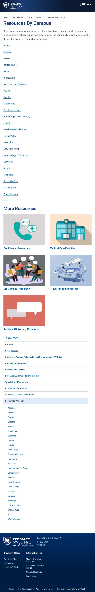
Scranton (7, 168)
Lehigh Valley (9, 136)
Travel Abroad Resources (16, 382)
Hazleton (7, 123)
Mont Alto (8, 142)
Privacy (11, 589)
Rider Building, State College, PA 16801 (51, 538)
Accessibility (40, 589)
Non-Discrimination (25, 589)
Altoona (7, 52)
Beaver (6, 58)
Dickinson (12, 436)
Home (5, 17)
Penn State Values (10, 559)
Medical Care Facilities (15, 370)
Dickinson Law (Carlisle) (14, 84)
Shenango (8, 174)
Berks (6, 71)
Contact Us (41, 545)
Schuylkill (8, 161)
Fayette (7, 97)
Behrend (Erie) (10, 65)
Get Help (9, 344)
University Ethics (11, 553)
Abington (7, 45)
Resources (40, 17)
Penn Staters (31, 576)
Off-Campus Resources (16, 388)
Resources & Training (11, 567)
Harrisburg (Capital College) (16, 116)
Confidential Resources (15, 363)
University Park (10, 181)
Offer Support (11, 351)
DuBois (6, 90)
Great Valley (9, 103)
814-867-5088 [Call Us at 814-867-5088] (42, 542)
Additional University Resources (19, 394)
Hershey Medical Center (15, 129)
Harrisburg (12, 459)
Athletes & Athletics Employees (33, 560)
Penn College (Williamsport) (16, 155)
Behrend (11, 422)
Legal (50, 589)
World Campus (10, 194)
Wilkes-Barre (9, 187)
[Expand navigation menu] (80, 4)
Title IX (29, 17)
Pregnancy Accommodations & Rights (22, 376)
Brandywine (9, 77)
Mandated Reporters (34, 572)
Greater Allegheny (12, 110)
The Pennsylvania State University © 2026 (71, 589)
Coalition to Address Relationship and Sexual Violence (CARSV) (33, 357)
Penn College (13, 487)
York (5, 200)
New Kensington (11, 149)
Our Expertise (17, 17)
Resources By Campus (57, 17)
